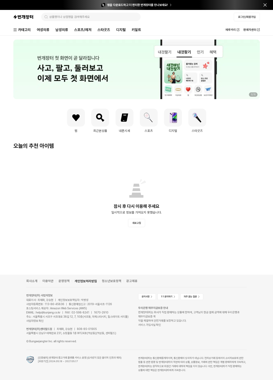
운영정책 (64, 281)
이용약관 (47, 281)
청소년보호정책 (111, 281)
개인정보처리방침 (86, 281)
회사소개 (31, 281)
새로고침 (136, 222)
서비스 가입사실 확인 (149, 324)
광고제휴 (131, 281)
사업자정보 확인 (35, 320)
